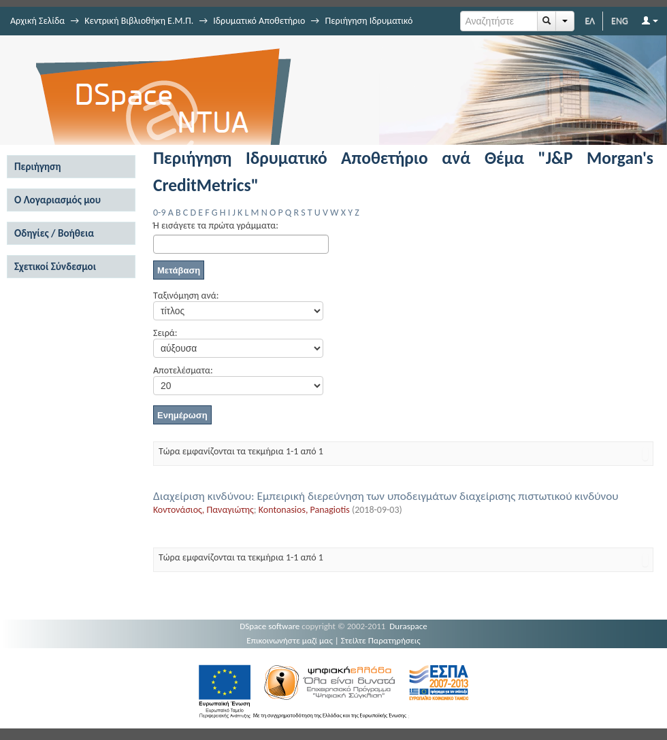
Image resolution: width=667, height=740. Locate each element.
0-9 (159, 212)
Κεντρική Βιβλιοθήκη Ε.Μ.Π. (138, 21)
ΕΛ (590, 21)
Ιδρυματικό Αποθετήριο (259, 21)
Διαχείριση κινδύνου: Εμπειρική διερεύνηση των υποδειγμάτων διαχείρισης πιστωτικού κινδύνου (386, 496)
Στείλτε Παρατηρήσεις (381, 640)
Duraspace (408, 626)
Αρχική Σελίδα (37, 21)
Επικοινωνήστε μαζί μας (289, 640)
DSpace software (269, 626)
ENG (619, 21)
